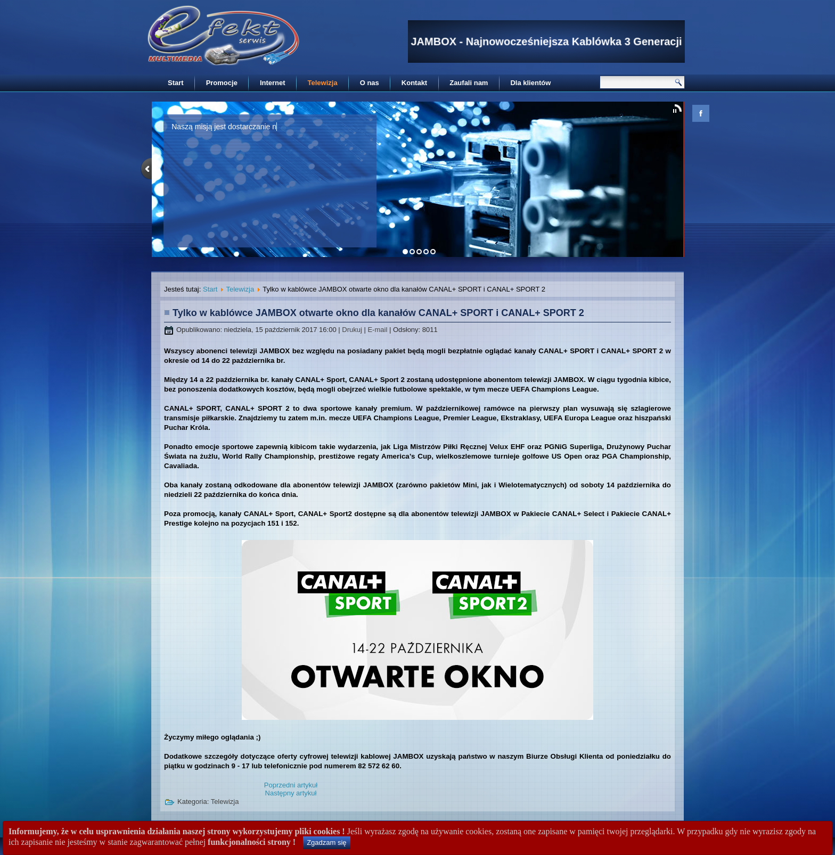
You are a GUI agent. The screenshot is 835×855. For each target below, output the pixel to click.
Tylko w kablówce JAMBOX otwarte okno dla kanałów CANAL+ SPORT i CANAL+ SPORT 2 (378, 313)
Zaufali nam (468, 83)
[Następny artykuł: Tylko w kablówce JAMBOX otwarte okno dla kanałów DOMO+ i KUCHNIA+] (291, 793)
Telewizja (323, 83)
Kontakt (414, 83)
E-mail (378, 330)
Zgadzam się (326, 842)
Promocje (222, 83)
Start (176, 83)
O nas (369, 83)
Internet (272, 83)
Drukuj (353, 330)
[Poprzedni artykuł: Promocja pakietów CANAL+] (290, 785)
